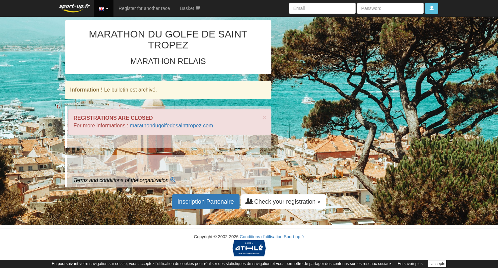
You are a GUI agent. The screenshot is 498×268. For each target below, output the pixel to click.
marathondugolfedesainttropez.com (171, 125)
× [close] (264, 117)
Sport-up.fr (294, 236)
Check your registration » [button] (283, 201)
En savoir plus (409, 263)
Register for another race (144, 8)
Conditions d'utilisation (261, 236)
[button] (104, 8)
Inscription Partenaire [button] (206, 201)
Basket (190, 8)
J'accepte (437, 263)
